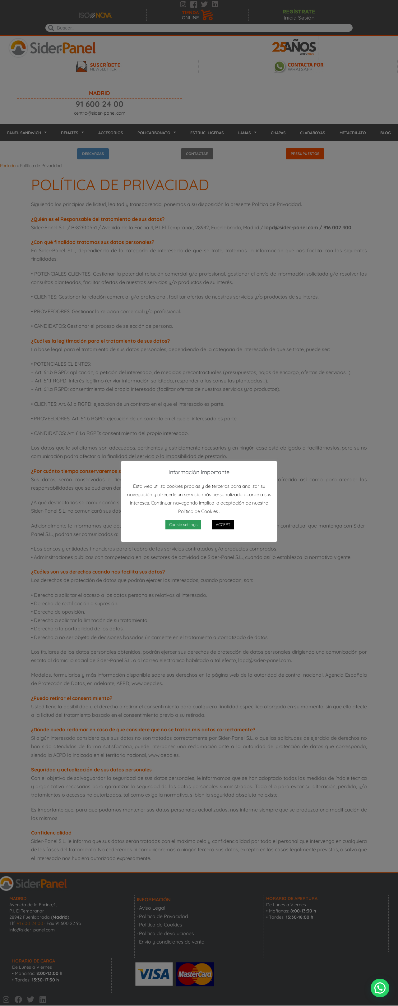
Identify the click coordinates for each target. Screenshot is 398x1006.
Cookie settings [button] (183, 524)
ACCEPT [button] (223, 524)
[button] (380, 988)
